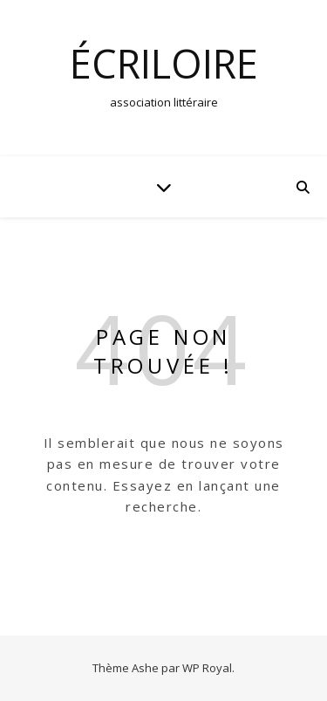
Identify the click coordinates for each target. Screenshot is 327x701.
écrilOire (164, 63)
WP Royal (207, 668)
